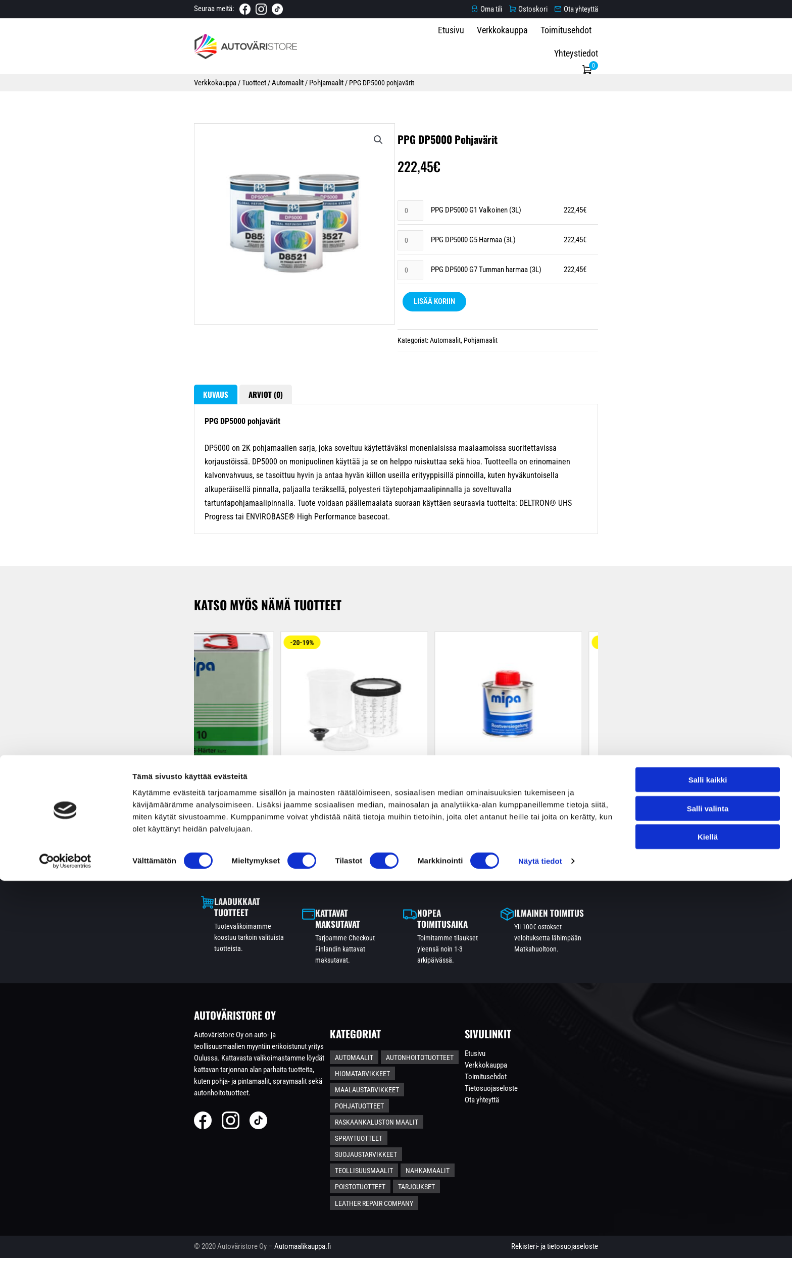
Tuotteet (153, 79)
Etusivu (474, 45)
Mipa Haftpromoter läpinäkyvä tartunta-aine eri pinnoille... (365, 887)
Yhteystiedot (649, 45)
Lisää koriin (433, 345)
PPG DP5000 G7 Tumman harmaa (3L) (486, 313)
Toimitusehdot (588, 45)
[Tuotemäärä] (409, 252)
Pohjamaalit (227, 79)
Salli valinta (708, 1197)
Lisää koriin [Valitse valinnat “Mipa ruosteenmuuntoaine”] (211, 922)
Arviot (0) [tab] (172, 472)
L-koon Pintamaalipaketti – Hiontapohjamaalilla (519, 882)
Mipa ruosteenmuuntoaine (211, 882)
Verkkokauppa (525, 45)
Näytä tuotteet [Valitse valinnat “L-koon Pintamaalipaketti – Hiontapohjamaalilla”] (519, 922)
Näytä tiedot (540, 1250)
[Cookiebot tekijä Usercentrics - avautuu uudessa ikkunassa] (65, 1250)
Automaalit (188, 79)
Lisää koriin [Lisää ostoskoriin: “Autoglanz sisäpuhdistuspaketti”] (673, 922)
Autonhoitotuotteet (437, 1118)
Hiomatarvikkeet (380, 1135)
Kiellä (708, 1226)
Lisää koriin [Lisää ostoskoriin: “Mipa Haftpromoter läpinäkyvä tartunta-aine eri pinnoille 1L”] (365, 933)
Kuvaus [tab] (114, 472)
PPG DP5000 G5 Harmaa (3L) (473, 282)
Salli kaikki (707, 1169)
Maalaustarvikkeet (452, 1135)
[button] (349, 155)
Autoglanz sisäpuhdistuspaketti (674, 882)
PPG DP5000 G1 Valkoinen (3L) (476, 251)
